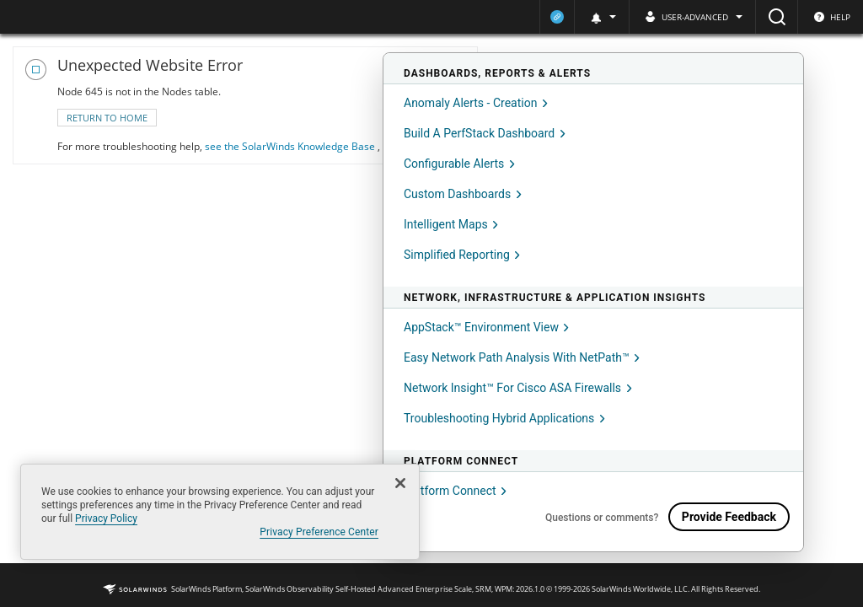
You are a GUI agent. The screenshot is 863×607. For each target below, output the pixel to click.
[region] (220, 512)
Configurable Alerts (459, 163)
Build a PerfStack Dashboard (485, 133)
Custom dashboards (463, 194)
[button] (601, 17)
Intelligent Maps (451, 224)
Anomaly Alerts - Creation (476, 103)
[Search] (776, 17)
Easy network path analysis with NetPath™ (522, 357)
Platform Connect (455, 490)
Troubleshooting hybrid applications (504, 418)
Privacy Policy (106, 518)
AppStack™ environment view (486, 327)
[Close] (400, 483)
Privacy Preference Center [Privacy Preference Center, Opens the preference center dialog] (319, 532)
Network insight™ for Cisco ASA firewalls (518, 388)
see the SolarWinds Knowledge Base (291, 146)
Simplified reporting (462, 254)
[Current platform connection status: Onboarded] (557, 17)
